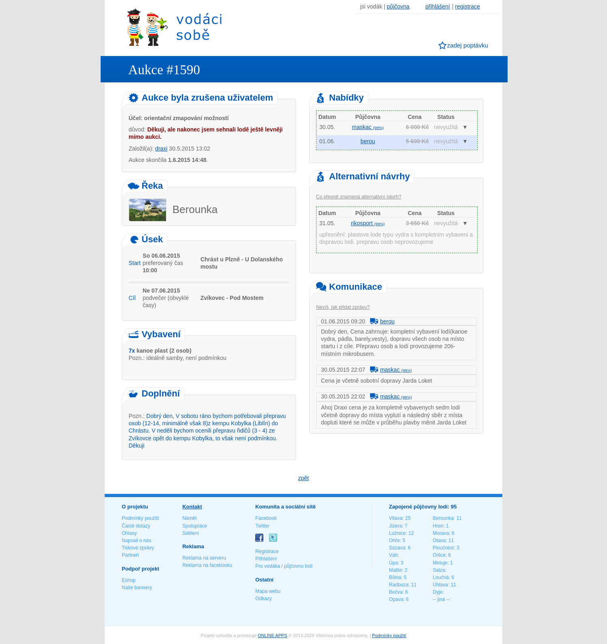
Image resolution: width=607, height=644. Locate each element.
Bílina (395, 577)
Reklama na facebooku (207, 565)
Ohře (394, 540)
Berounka (443, 518)
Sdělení (190, 533)
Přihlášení (266, 559)
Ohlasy (129, 533)
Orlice (439, 555)
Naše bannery (137, 587)
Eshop (129, 580)
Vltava (396, 518)
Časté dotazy (136, 526)
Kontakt (192, 507)
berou (368, 141)
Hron (438, 526)
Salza (439, 570)
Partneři (130, 555)
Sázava (397, 548)
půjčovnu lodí (298, 566)
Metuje (440, 563)
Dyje (438, 592)
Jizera (395, 526)
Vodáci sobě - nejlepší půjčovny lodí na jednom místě (174, 27)
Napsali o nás (136, 540)
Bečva (396, 592)
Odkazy (263, 598)
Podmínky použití (140, 518)
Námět (189, 518)
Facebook (266, 518)
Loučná (441, 577)
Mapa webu (267, 591)
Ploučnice (443, 548)
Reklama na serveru (204, 558)
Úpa (393, 563)
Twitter (262, 526)
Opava (396, 599)
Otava (439, 540)
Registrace (266, 551)
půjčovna (398, 6)
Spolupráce (194, 526)
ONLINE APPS (272, 635)
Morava (441, 533)
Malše (395, 570)
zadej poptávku (467, 45)
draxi (161, 148)
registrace (467, 6)
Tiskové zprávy (138, 548)
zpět (303, 478)
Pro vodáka (267, 566)
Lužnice (397, 533)
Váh (393, 555)
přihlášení (437, 6)
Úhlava (440, 585)
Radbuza (399, 585)
